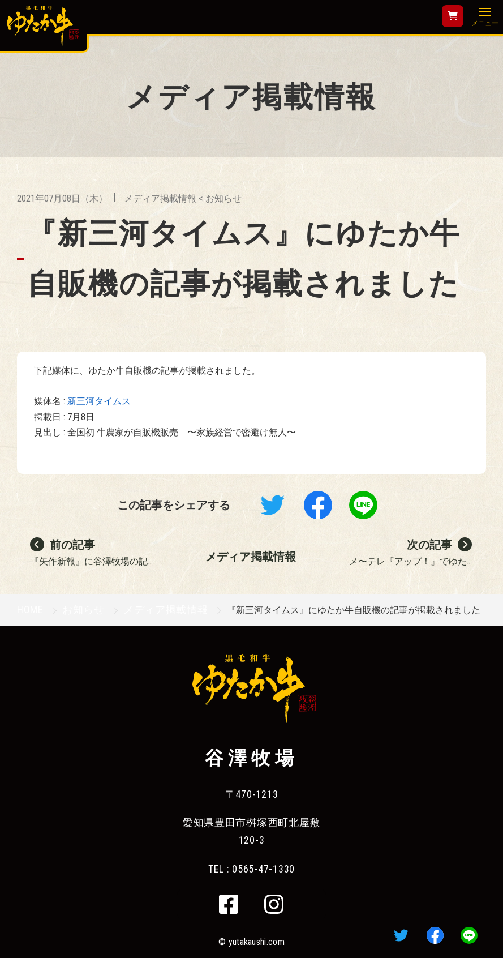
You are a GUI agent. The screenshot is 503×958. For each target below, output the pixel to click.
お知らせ (223, 198)
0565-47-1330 (263, 869)
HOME (30, 609)
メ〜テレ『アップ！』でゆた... (408, 555)
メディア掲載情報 (160, 198)
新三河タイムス (99, 401)
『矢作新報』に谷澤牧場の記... (99, 555)
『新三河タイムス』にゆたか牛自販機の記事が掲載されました (243, 258)
